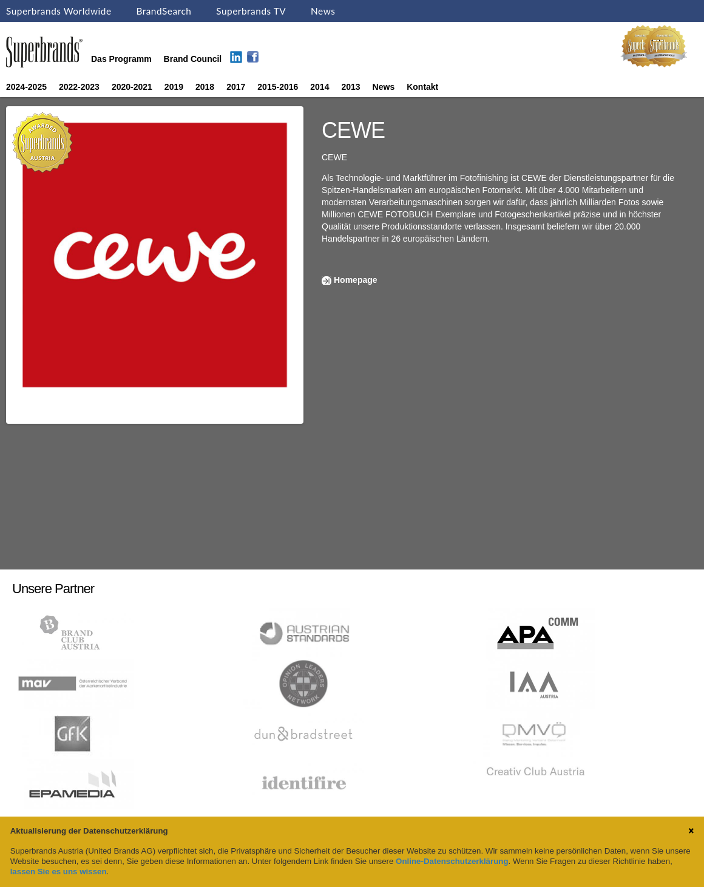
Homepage (355, 280)
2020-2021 (132, 87)
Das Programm (121, 59)
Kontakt (422, 87)
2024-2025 (26, 87)
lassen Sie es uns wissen (58, 871)
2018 (204, 87)
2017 (235, 87)
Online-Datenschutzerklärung (452, 861)
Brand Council (193, 59)
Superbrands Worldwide (59, 10)
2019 (173, 87)
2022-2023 (79, 87)
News (323, 10)
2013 (350, 87)
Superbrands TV (251, 10)
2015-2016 (277, 87)
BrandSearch (163, 10)
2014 (319, 87)
